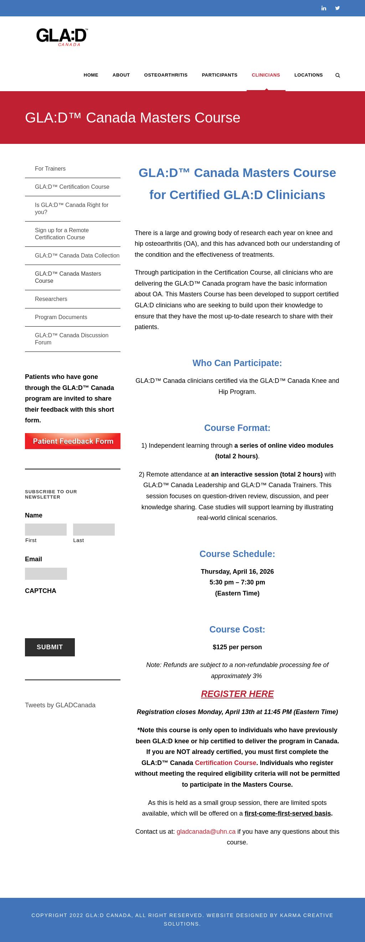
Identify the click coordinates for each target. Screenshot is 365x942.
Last (78, 540)
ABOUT (121, 75)
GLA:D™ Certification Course (72, 187)
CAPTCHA (40, 590)
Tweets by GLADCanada (60, 705)
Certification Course (225, 762)
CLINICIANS (266, 75)
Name (33, 515)
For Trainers (50, 169)
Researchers (51, 299)
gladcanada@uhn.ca (206, 831)
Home (91, 75)
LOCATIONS (308, 75)
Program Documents (61, 317)
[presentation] (79, 613)
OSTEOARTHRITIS (166, 75)
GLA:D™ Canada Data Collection (77, 256)
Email (33, 559)
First (31, 540)
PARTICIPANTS (219, 75)
